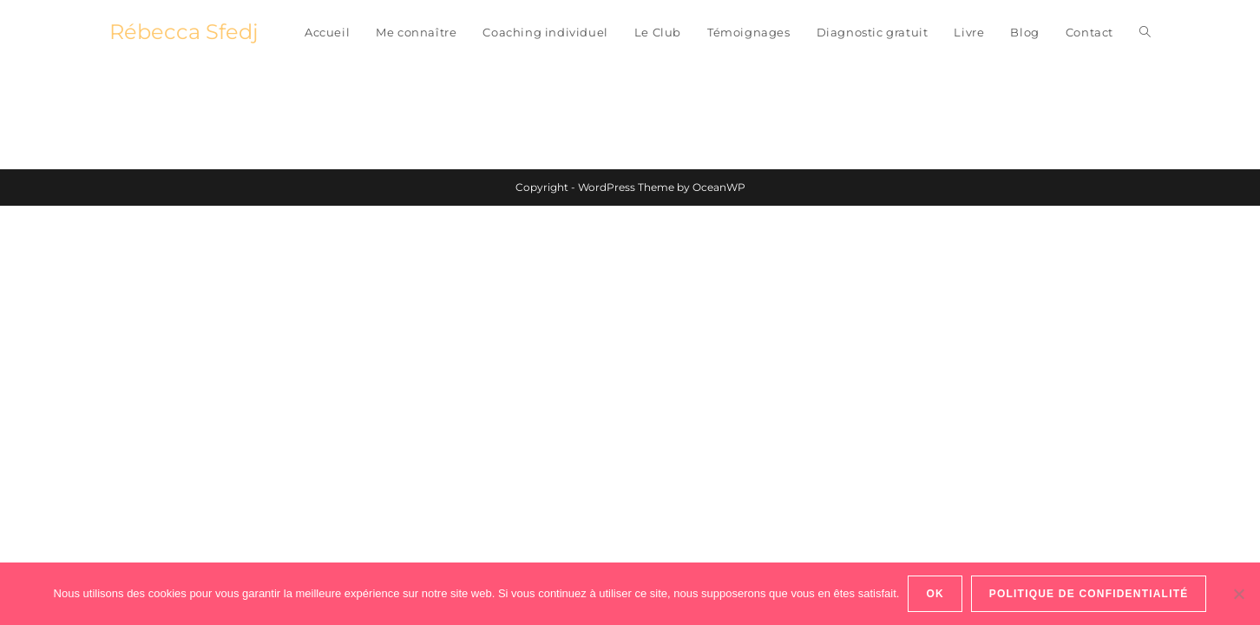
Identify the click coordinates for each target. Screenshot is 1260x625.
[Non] (1238, 593)
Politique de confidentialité (1089, 594)
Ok (934, 594)
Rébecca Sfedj (184, 31)
